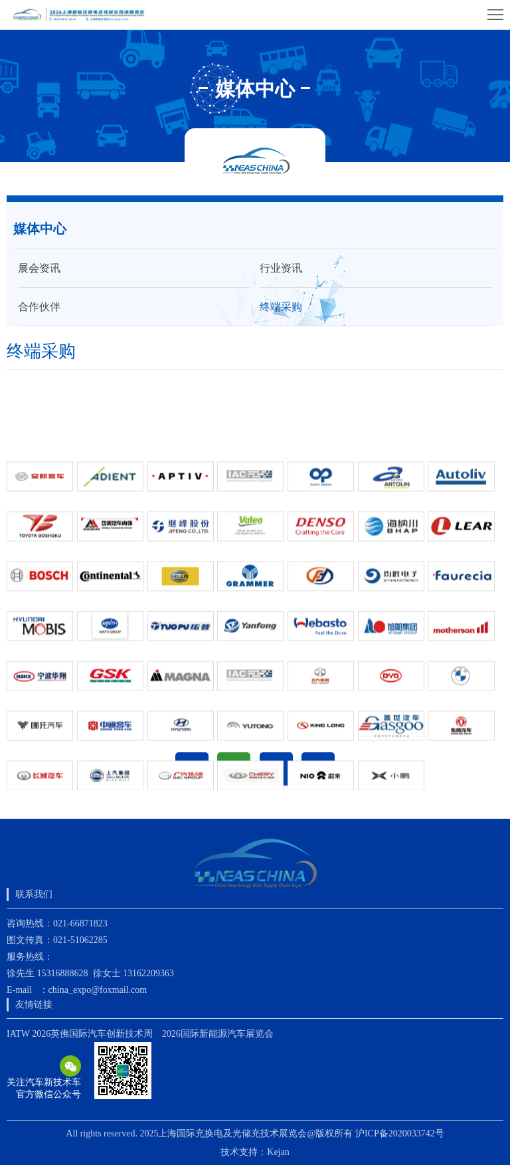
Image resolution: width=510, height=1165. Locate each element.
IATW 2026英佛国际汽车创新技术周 (80, 1034)
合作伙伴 (39, 306)
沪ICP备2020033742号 (399, 1133)
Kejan (278, 1152)
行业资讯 (281, 268)
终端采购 (281, 306)
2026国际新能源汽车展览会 (218, 1034)
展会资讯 (39, 268)
